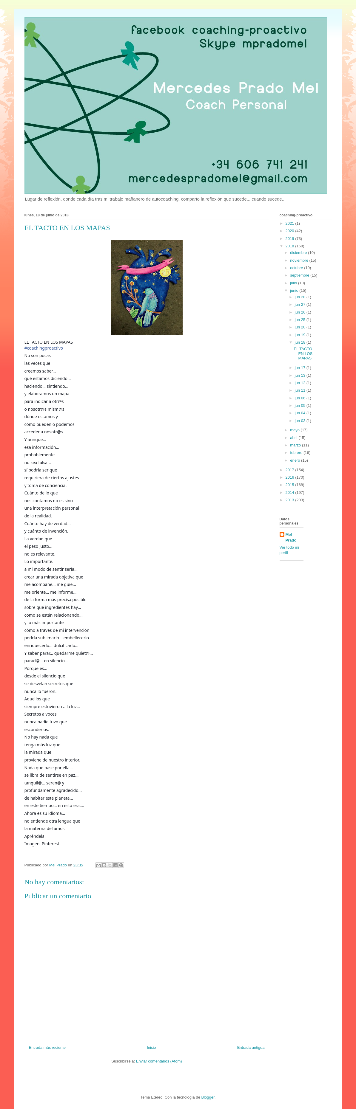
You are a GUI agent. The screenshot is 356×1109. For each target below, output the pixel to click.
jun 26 (300, 312)
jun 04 (300, 413)
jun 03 (300, 420)
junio (294, 290)
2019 (290, 238)
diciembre (299, 252)
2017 (290, 470)
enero (295, 460)
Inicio (151, 1047)
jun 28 (300, 297)
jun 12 (300, 383)
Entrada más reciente (47, 1047)
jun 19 (300, 335)
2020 (290, 231)
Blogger (208, 1097)
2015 (290, 485)
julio (294, 283)
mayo (295, 430)
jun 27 (300, 304)
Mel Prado (291, 537)
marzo (296, 445)
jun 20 (300, 327)
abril (294, 437)
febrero (296, 452)
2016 (290, 477)
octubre (297, 268)
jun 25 (300, 319)
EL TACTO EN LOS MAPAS (303, 353)
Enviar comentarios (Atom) (159, 1061)
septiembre (300, 275)
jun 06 (300, 398)
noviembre (299, 260)
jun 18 (300, 342)
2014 (290, 492)
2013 (290, 500)
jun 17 (300, 367)
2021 (290, 223)
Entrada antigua (251, 1047)
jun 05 (300, 405)
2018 (290, 246)
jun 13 (300, 375)
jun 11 (300, 390)
